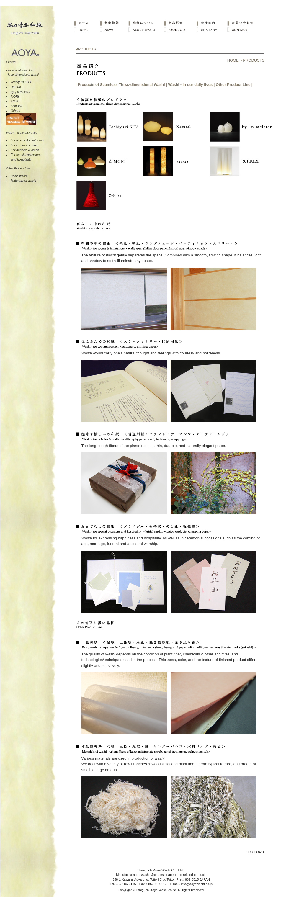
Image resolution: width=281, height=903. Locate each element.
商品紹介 (180, 22)
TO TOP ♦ (256, 852)
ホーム (86, 22)
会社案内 (211, 22)
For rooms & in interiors (27, 140)
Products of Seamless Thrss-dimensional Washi (121, 84)
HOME (86, 29)
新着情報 (114, 22)
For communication (24, 145)
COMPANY (211, 29)
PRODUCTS (180, 29)
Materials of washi (23, 180)
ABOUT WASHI (146, 29)
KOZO (15, 101)
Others (15, 110)
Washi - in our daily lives (190, 84)
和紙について (146, 22)
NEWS (114, 29)
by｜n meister (20, 92)
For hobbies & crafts (25, 150)
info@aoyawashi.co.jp (197, 884)
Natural (16, 87)
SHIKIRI (16, 106)
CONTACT (242, 29)
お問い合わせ (242, 22)
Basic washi (19, 176)
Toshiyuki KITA (21, 82)
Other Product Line (233, 84)
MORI (15, 96)
